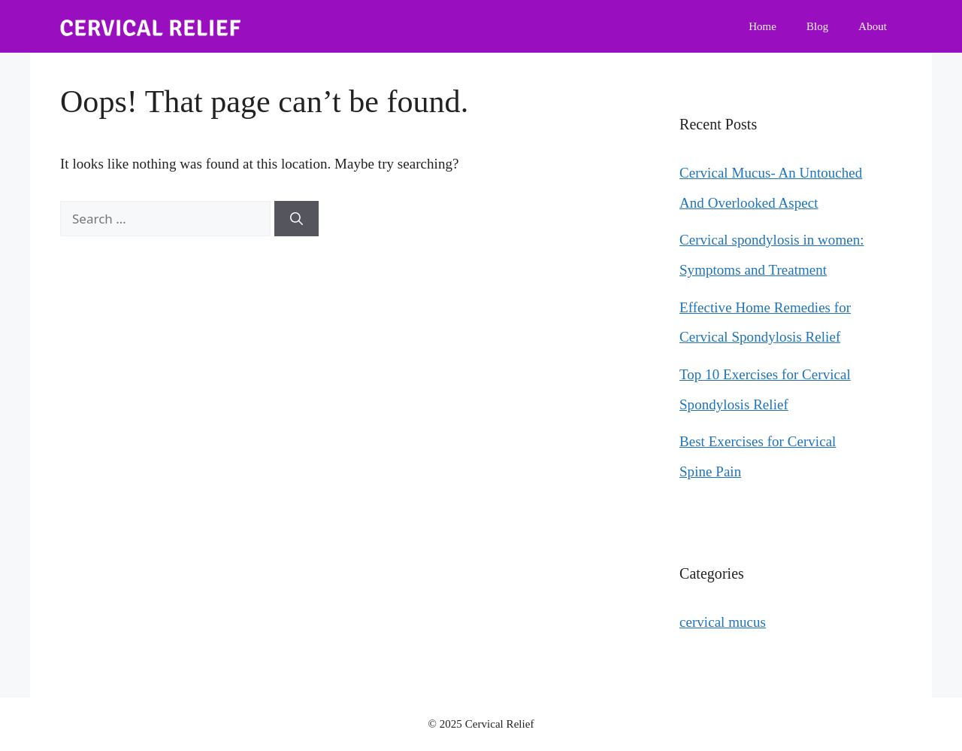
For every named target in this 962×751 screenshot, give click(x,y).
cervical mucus (722, 622)
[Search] (296, 219)
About (872, 26)
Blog (817, 26)
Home (762, 26)
